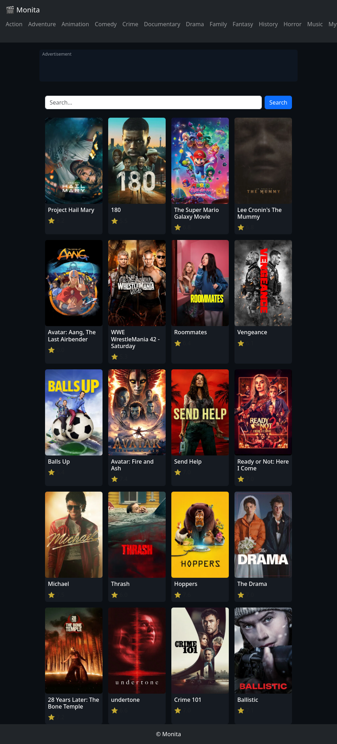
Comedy (106, 24)
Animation (75, 24)
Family (218, 24)
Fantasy (243, 24)
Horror (292, 24)
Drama (195, 24)
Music (315, 24)
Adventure (42, 24)
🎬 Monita (23, 10)
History (268, 24)
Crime (130, 24)
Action (14, 24)
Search (278, 102)
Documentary (162, 24)
